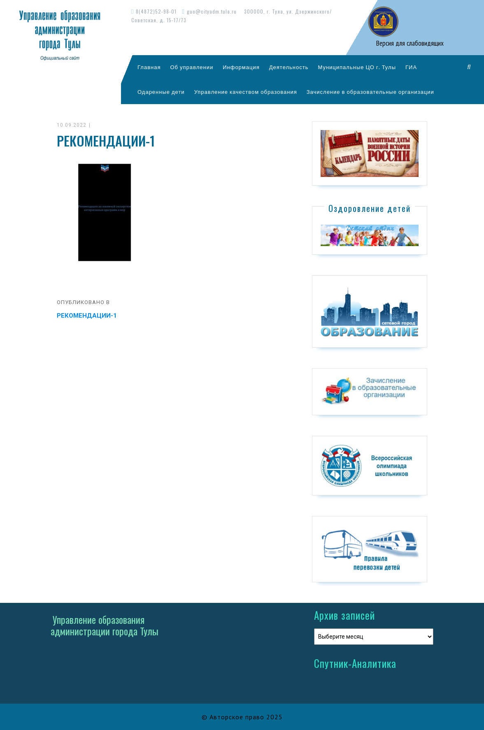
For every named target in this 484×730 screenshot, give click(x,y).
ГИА (411, 67)
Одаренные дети (161, 91)
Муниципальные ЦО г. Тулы (357, 67)
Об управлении (191, 67)
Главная (149, 67)
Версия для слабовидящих (409, 43)
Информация (241, 67)
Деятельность (289, 67)
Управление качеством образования (245, 91)
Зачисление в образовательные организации (370, 91)
